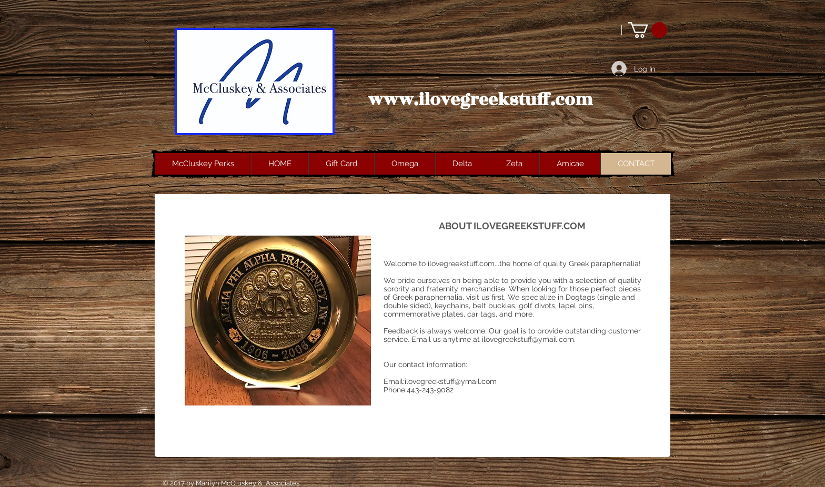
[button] (647, 30)
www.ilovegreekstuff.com (480, 100)
